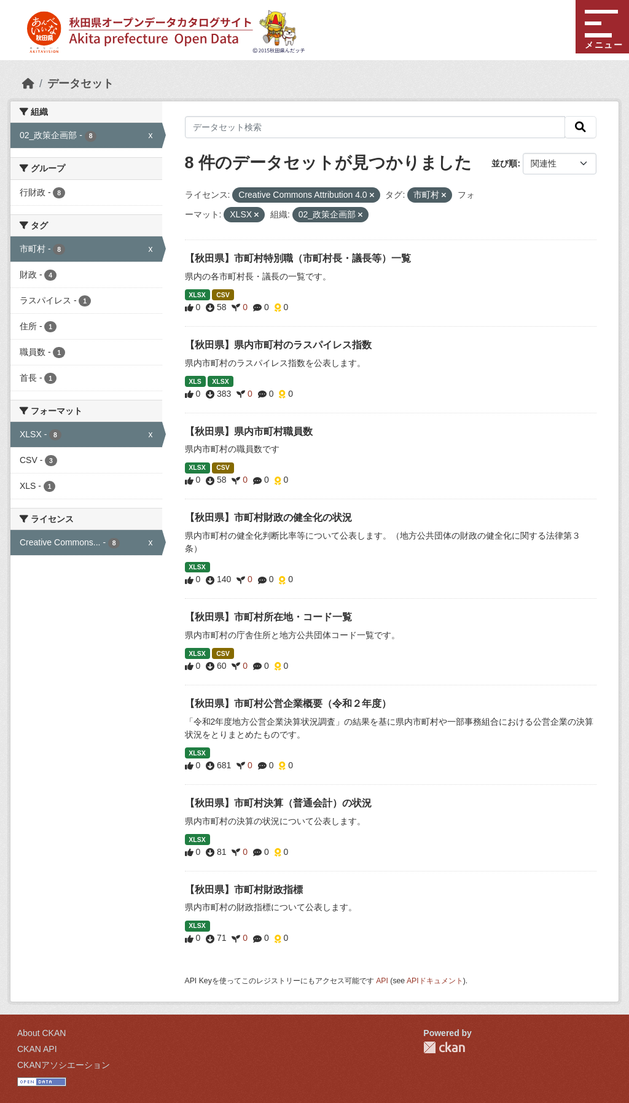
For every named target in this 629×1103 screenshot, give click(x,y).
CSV (223, 294)
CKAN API (37, 1049)
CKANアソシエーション (63, 1065)
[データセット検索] (375, 127)
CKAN (444, 1047)
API (382, 980)
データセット (80, 83)
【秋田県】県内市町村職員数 (249, 431)
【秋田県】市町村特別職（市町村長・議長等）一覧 (298, 258)
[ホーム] (28, 83)
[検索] (580, 127)
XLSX (197, 294)
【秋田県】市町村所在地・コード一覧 (268, 617)
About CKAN (41, 1033)
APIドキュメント (435, 980)
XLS (195, 381)
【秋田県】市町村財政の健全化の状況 (268, 517)
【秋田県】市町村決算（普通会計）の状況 (278, 803)
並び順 (504, 163)
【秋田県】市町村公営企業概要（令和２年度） (288, 703)
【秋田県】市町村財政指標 (244, 889)
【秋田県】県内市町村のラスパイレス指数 (278, 345)
